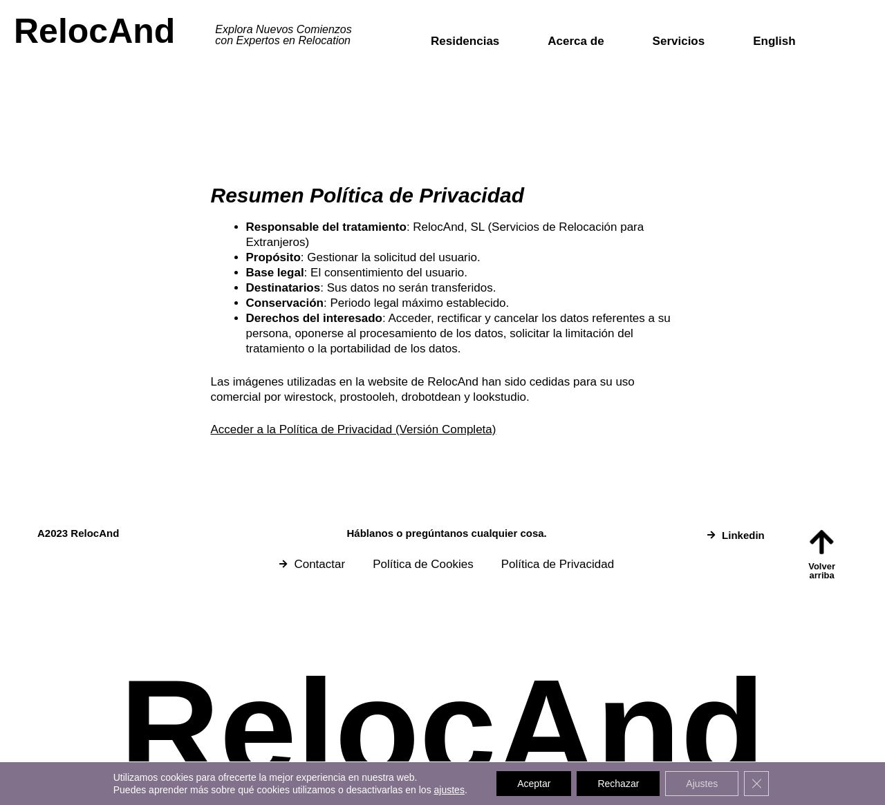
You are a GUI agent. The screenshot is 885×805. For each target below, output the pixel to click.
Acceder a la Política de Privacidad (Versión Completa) (353, 429)
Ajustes (702, 783)
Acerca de (576, 41)
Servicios (679, 41)
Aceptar (533, 783)
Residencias (465, 41)
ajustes (449, 789)
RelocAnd (94, 31)
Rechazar (618, 783)
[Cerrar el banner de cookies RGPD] (756, 783)
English (774, 41)
